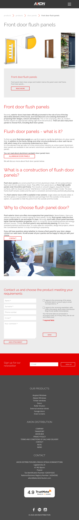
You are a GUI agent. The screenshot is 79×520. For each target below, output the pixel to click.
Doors (39, 403)
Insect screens (39, 414)
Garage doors (39, 411)
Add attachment (15, 342)
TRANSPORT (39, 431)
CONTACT (39, 442)
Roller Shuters (39, 406)
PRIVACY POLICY (39, 437)
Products (19, 16)
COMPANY (39, 429)
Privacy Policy (61, 315)
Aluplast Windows (39, 395)
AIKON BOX (39, 434)
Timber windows (39, 400)
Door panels (32, 16)
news (39, 447)
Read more (20, 88)
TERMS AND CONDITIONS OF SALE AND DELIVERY (39, 439)
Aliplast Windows (39, 398)
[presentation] (58, 327)
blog (39, 444)
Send (50, 335)
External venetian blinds (39, 408)
